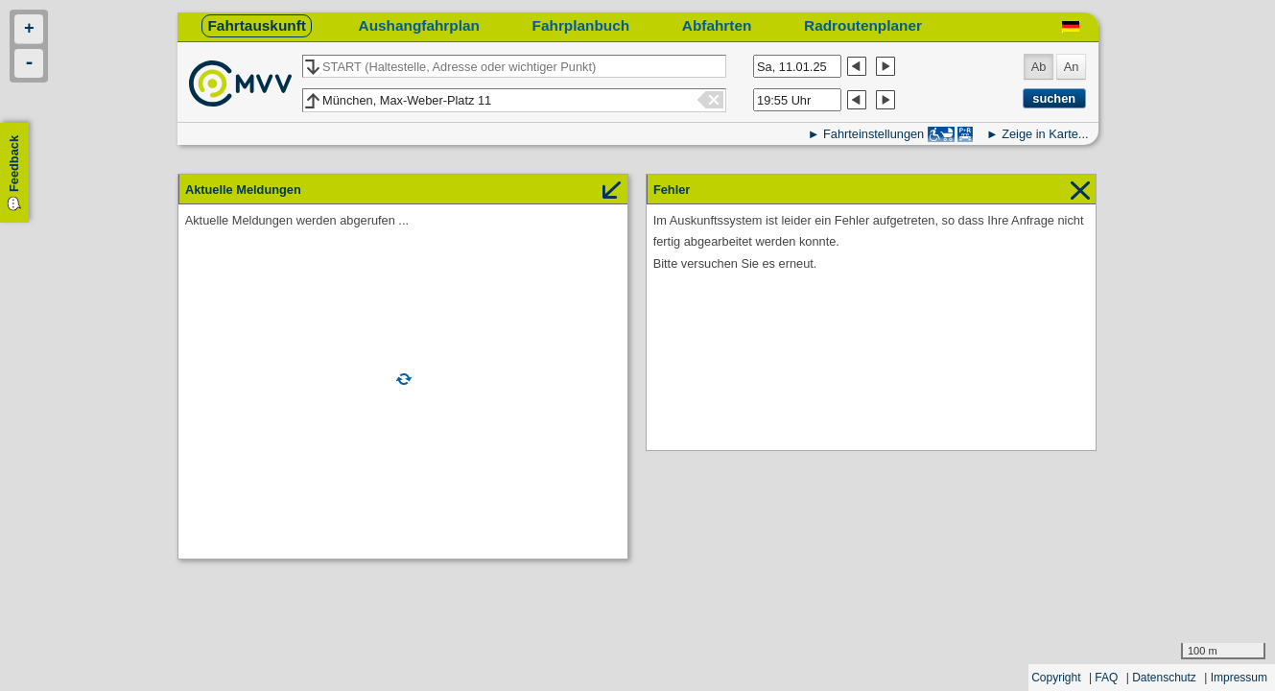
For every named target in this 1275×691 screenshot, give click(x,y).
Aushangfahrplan (419, 25)
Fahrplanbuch (581, 25)
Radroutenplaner (863, 25)
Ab (1039, 67)
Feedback (14, 163)
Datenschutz (1164, 677)
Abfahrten (717, 25)
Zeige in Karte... (1045, 134)
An (1071, 67)
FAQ (1106, 677)
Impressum (1239, 677)
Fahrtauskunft (256, 25)
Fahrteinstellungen (873, 134)
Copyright (1055, 677)
